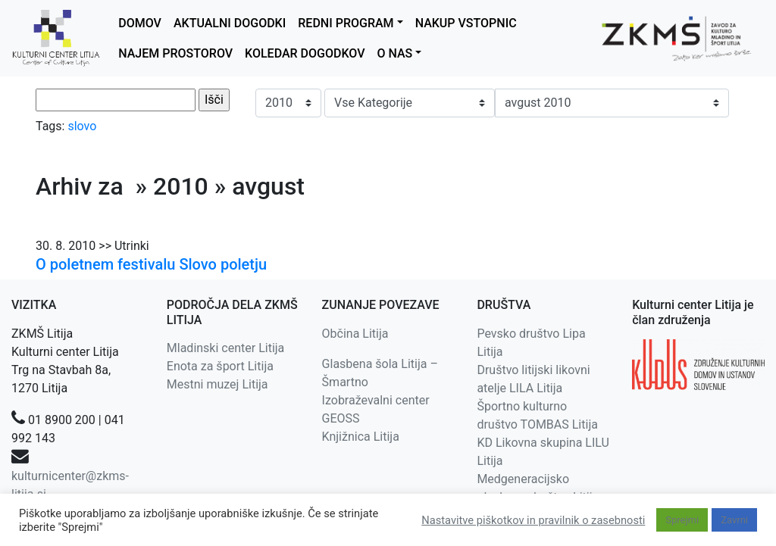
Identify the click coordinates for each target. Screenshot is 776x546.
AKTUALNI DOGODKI (230, 23)
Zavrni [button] (734, 520)
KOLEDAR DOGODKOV (305, 53)
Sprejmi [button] (682, 520)
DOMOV (139, 23)
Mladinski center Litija (226, 348)
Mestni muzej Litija (217, 384)
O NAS (394, 53)
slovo (81, 126)
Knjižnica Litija (360, 436)
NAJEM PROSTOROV (175, 53)
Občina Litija (355, 333)
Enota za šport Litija (220, 366)
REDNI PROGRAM (345, 23)
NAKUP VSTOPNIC (466, 23)
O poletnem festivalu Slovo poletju (151, 264)
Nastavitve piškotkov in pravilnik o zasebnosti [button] (533, 520)
